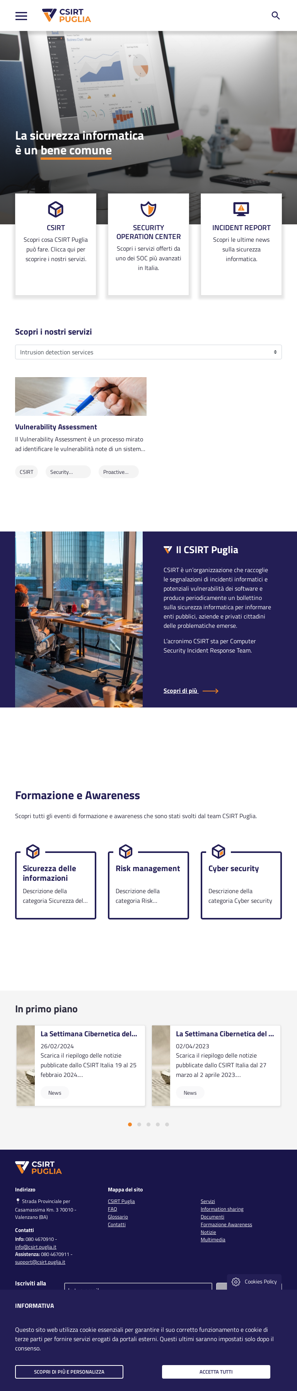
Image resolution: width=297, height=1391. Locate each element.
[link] (55, 244)
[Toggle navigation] (21, 16)
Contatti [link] (117, 1224)
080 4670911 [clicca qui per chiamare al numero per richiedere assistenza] (55, 1254)
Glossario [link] (118, 1216)
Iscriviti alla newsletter (30, 1287)
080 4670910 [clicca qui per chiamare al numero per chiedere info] (40, 1239)
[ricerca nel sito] (276, 15)
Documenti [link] (212, 1216)
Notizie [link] (208, 1232)
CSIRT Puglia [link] (121, 1201)
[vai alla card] (80, 1065)
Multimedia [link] (213, 1239)
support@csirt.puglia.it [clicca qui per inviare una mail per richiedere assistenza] (40, 1262)
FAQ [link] (112, 1209)
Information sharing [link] (222, 1209)
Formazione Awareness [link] (226, 1224)
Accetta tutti (216, 1372)
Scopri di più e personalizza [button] (69, 1372)
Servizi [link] (208, 1201)
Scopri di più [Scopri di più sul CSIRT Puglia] (191, 690)
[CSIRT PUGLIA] (64, 15)
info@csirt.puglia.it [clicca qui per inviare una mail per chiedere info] (35, 1247)
